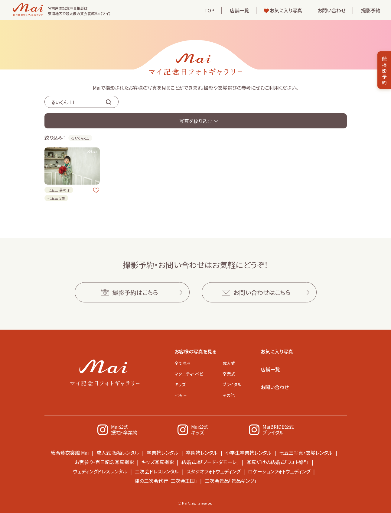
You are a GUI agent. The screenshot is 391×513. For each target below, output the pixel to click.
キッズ (180, 384)
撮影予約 (370, 10)
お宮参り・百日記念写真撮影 (104, 462)
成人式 (229, 363)
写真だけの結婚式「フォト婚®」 (277, 462)
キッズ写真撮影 (158, 462)
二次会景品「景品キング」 (230, 480)
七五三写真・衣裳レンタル (306, 452)
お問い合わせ (332, 10)
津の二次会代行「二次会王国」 (166, 480)
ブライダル (232, 384)
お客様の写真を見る (195, 351)
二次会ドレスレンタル (157, 471)
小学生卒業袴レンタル (248, 452)
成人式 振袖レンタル (117, 452)
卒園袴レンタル (202, 452)
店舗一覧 (239, 10)
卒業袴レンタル (162, 452)
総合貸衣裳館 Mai (70, 452)
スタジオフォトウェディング (213, 471)
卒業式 (229, 374)
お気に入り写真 (286, 10)
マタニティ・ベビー (190, 374)
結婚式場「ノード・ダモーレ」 (210, 462)
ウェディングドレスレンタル (100, 471)
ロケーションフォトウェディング (279, 471)
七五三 (180, 395)
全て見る (182, 363)
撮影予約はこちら (135, 292)
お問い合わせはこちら (262, 292)
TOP (209, 10)
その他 (229, 395)
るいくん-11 (80, 137)
